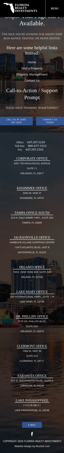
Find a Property (32, 68)
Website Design (23, 446)
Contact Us (31, 80)
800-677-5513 (37, 146)
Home (32, 62)
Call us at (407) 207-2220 (16, 121)
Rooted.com (43, 446)
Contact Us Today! (50, 121)
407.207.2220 (36, 142)
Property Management (32, 74)
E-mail (32, 425)
